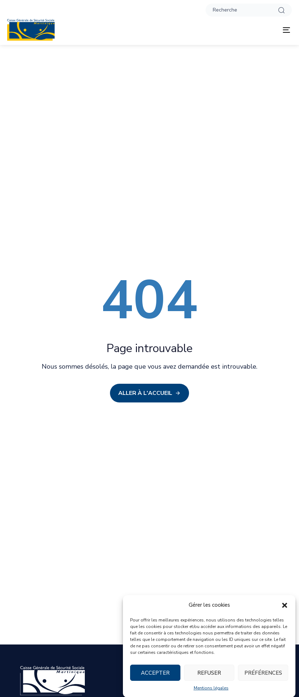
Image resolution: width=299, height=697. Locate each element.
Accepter (155, 678)
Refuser (209, 678)
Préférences (263, 678)
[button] (284, 610)
